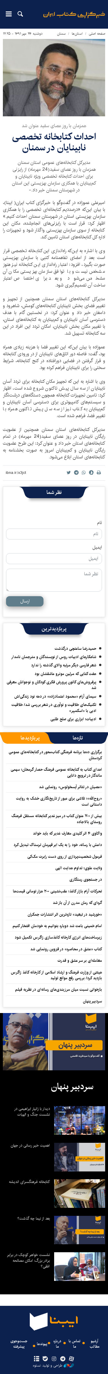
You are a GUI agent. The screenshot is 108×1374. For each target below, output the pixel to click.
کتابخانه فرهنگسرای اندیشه (29, 1182)
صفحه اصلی (97, 33)
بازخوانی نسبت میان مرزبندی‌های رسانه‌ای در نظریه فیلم (58, 989)
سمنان (61, 33)
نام (99, 522)
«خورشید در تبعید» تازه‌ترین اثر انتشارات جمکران (65, 914)
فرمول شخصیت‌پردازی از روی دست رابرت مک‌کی (64, 856)
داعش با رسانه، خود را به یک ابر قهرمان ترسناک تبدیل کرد (58, 845)
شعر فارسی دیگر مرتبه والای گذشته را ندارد (63, 665)
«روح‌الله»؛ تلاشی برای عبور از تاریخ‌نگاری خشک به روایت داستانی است (59, 801)
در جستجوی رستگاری (85, 879)
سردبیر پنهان (92, 1001)
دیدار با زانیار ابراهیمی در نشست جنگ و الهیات (32, 1112)
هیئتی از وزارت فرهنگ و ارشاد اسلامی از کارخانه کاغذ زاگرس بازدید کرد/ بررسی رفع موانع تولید (56, 975)
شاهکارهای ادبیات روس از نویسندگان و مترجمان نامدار (53, 657)
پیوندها (42, 1344)
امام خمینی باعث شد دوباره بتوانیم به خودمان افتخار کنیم (57, 926)
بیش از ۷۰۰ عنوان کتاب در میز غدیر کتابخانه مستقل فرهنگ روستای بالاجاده (57, 819)
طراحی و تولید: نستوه (53, 1365)
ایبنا (74, 19)
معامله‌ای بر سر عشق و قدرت (80, 960)
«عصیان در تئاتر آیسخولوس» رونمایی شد (70, 787)
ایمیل (97, 547)
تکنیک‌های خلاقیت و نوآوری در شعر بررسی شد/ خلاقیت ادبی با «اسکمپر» (54, 708)
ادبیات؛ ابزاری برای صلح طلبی (73, 719)
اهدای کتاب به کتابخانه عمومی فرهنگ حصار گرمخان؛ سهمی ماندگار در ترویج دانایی (56, 772)
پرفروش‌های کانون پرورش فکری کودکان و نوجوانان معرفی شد (51, 685)
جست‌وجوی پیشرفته (18, 1343)
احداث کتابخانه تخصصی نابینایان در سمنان (54, 142)
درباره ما (57, 1343)
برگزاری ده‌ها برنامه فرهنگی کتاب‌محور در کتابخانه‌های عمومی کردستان (55, 755)
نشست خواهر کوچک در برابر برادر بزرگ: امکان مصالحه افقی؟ (28, 1260)
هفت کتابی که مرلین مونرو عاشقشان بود (65, 674)
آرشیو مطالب (94, 1343)
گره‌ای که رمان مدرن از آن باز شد (77, 903)
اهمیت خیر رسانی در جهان (30, 1145)
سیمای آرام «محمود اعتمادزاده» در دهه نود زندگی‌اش (55, 696)
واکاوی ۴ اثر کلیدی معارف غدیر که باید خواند (67, 833)
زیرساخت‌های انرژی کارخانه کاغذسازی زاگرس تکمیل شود (58, 937)
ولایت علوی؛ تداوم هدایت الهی (78, 868)
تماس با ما (74, 1343)
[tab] (78, 738)
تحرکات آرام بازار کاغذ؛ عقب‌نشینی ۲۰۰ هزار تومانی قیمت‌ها (57, 891)
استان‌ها (77, 33)
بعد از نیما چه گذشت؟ (33, 1218)
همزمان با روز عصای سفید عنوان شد (54, 126)
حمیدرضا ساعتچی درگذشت (75, 648)
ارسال (25, 601)
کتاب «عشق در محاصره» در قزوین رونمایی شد (66, 949)
